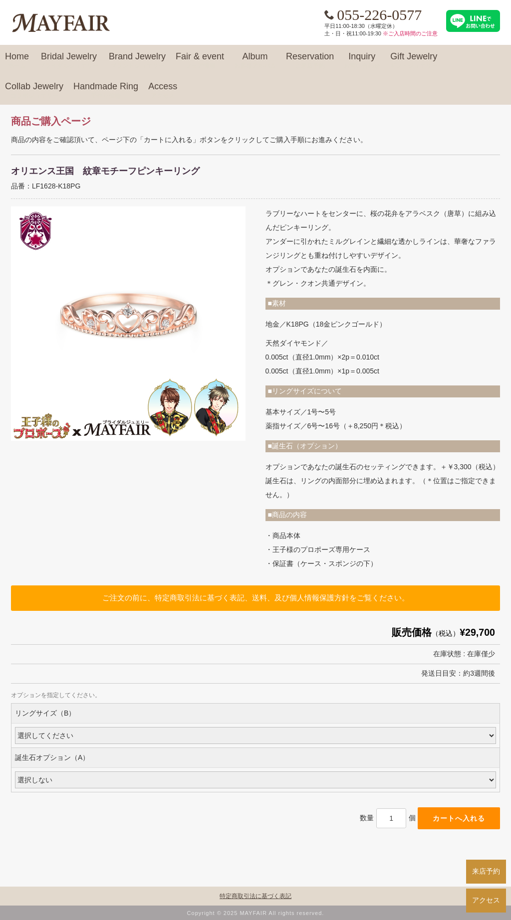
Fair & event (200, 60)
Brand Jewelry (137, 60)
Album (255, 60)
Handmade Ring (105, 90)
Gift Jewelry (414, 60)
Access (162, 90)
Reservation (310, 60)
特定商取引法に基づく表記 (255, 896)
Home (17, 60)
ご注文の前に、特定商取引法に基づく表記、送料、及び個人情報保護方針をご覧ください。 (255, 597)
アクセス (486, 900)
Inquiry (362, 60)
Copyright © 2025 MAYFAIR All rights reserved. (255, 913)
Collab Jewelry (34, 90)
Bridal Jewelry (69, 60)
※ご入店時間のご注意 (410, 33)
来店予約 (486, 871)
